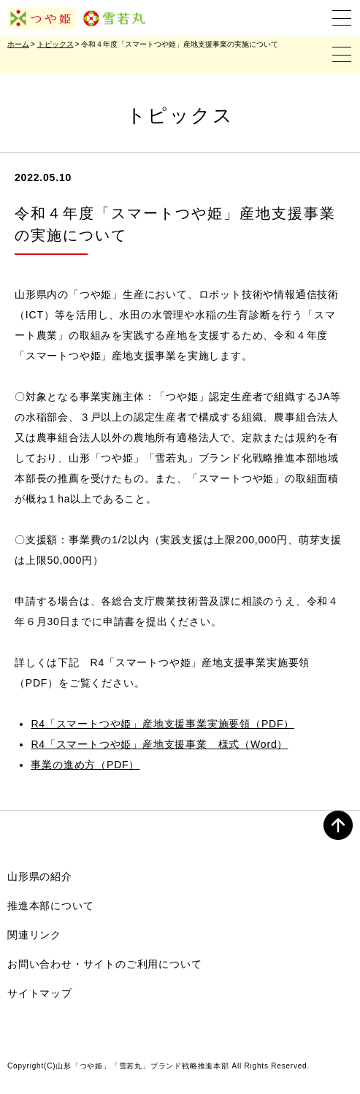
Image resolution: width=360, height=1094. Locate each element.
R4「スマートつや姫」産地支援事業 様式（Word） (159, 744)
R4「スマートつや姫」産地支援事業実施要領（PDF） (162, 724)
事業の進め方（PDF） (85, 764)
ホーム (18, 44)
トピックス (55, 44)
